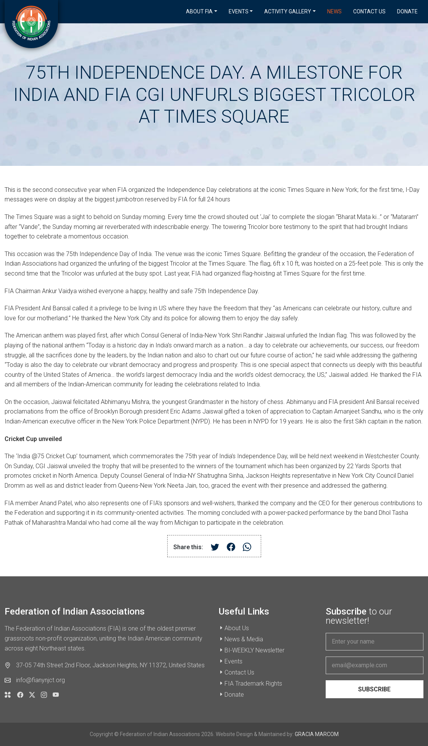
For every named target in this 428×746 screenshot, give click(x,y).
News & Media (243, 639)
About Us (236, 628)
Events (233, 661)
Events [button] (239, 11)
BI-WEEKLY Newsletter (254, 650)
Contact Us (369, 11)
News (334, 11)
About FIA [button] (199, 11)
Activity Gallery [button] (287, 11)
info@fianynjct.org (40, 680)
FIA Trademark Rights (253, 683)
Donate (407, 11)
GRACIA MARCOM (317, 734)
